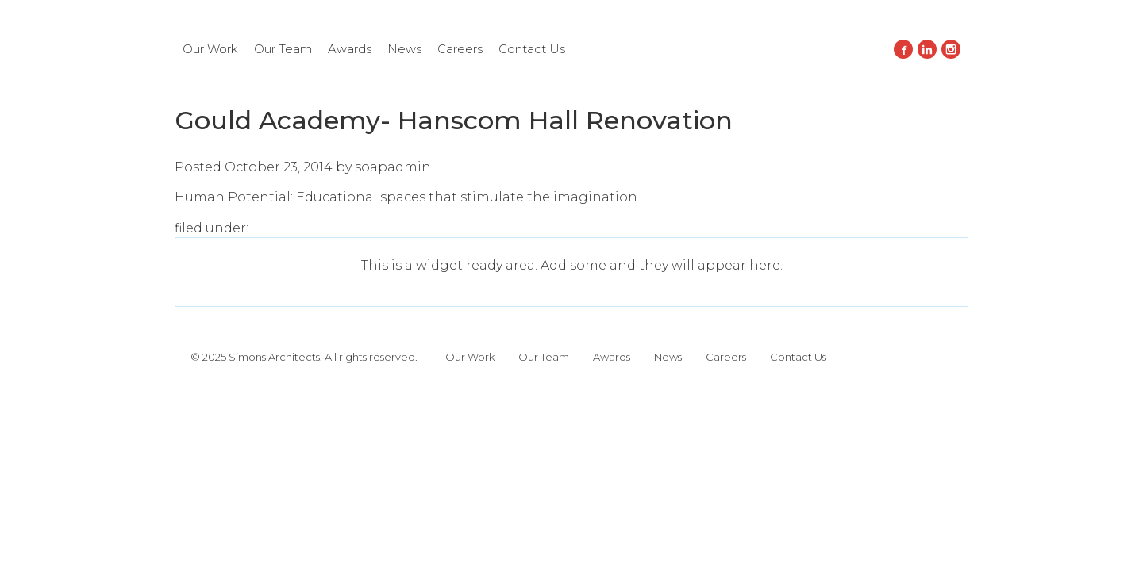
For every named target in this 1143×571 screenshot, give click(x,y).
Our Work (210, 48)
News (404, 48)
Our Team (283, 48)
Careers (460, 48)
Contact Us (531, 48)
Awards (349, 48)
